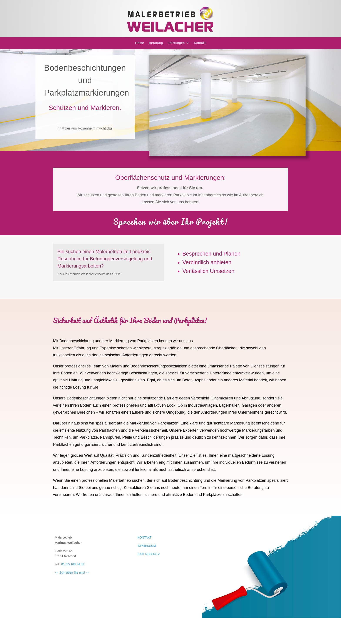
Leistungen (176, 43)
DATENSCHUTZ (148, 554)
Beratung (156, 43)
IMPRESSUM (146, 545)
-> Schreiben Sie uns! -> (72, 572)
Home (139, 43)
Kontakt (200, 43)
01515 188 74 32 (72, 564)
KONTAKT (144, 537)
